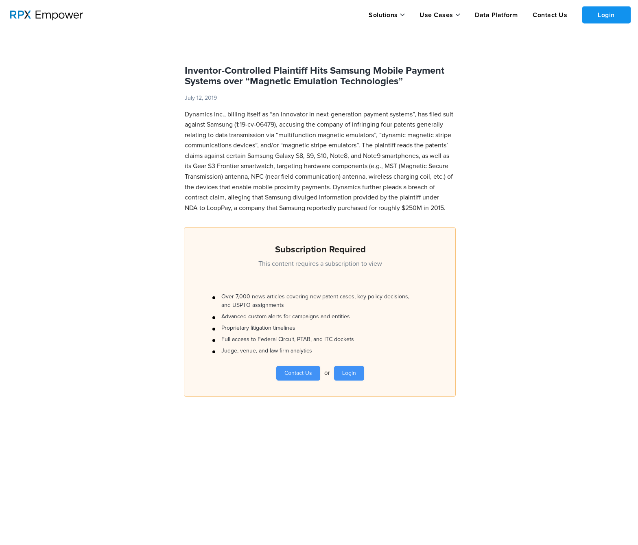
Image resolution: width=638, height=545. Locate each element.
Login (605, 14)
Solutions (383, 15)
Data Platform (495, 15)
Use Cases (436, 15)
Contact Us (548, 15)
